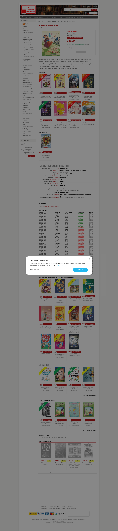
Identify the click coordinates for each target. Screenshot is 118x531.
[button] (35, 270)
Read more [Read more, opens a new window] (60, 265)
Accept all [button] (80, 270)
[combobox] (89, 259)
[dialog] (59, 265)
